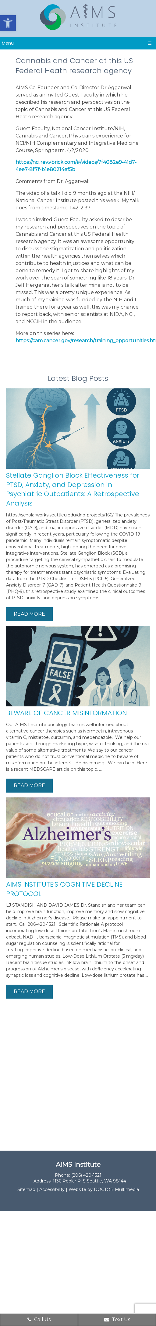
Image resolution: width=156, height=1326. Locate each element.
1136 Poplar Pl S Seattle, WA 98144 (89, 1181)
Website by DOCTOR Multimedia (104, 1189)
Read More (29, 614)
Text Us (117, 1319)
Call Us (39, 1319)
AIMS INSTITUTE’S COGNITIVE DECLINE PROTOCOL (64, 889)
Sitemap (26, 1189)
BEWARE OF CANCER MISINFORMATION (66, 713)
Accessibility (52, 1189)
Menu (8, 43)
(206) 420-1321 (86, 1175)
